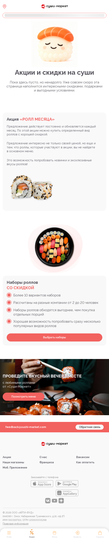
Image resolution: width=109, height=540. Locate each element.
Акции (7, 457)
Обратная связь (89, 427)
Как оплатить (85, 462)
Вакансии (82, 457)
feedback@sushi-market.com (25, 427)
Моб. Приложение (15, 467)
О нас (43, 457)
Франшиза (46, 462)
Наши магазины (13, 462)
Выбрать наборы (54, 337)
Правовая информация (15, 523)
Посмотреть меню (23, 396)
